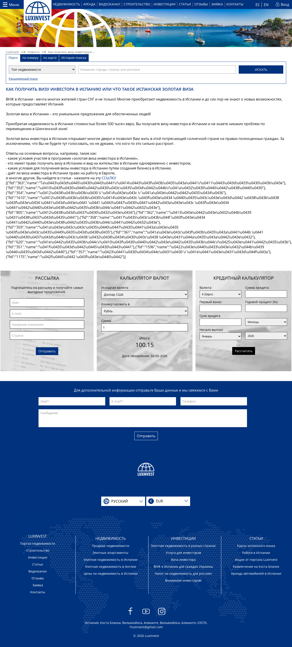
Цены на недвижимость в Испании (111, 573)
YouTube (146, 613)
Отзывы (201, 4)
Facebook (130, 613)
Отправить (47, 351)
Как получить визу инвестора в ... (71, 52)
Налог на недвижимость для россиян (183, 573)
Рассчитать (243, 351)
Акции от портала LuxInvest (256, 559)
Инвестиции (165, 4)
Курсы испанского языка (256, 546)
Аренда (89, 4)
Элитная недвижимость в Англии (110, 566)
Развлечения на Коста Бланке (256, 566)
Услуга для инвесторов (183, 553)
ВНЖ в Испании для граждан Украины (183, 566)
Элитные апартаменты (110, 553)
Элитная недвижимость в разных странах (183, 546)
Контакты (234, 4)
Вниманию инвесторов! (183, 580)
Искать (261, 69)
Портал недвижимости (37, 543)
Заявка (217, 4)
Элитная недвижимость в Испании (110, 559)
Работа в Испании (256, 553)
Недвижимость (66, 4)
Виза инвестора (183, 559)
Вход (285, 4)
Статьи (185, 4)
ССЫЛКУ (109, 178)
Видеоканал (109, 4)
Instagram (161, 613)
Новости (33, 52)
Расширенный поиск (23, 79)
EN (266, 4)
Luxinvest (12, 52)
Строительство (137, 4)
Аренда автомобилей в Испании (256, 573)
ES (258, 4)
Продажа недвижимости (110, 546)
